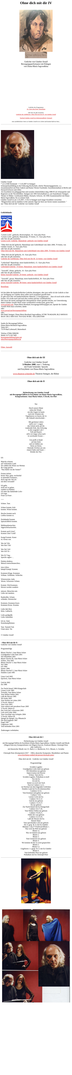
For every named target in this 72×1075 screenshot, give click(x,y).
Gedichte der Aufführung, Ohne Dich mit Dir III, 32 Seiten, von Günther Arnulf (29, 259)
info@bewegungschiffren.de (11, 339)
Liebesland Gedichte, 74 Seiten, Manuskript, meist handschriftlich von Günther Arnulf (31, 267)
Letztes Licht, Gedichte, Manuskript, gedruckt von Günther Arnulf (24, 241)
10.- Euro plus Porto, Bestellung (36, 109)
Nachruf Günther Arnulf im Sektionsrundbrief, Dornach (36, 118)
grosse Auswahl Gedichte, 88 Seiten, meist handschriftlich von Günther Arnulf (29, 283)
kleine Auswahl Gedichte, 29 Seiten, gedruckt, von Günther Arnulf (24, 275)
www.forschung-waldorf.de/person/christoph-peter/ (36, 755)
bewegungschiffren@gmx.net (11, 337)
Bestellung (4, 287)
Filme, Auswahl (6, 347)
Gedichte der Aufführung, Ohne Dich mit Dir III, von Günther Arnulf (36, 114)
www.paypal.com (7, 304)
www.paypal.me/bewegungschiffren (13, 310)
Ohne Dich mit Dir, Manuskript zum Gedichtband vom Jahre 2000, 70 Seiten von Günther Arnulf (35, 251)
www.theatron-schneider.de (24, 374)
